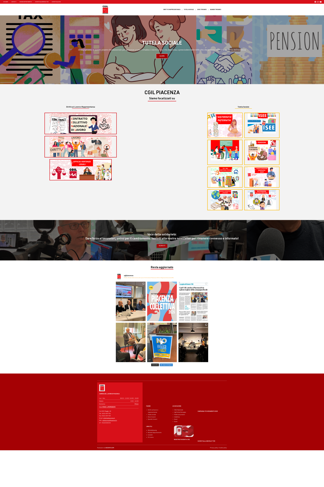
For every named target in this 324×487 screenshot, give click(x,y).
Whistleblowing (152, 422)
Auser (176, 411)
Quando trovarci (152, 411)
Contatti (150, 426)
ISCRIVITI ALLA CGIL (56, 1)
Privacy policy (214, 447)
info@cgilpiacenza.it (109, 413)
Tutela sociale (189, 9)
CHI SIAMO (5, 1)
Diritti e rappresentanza (171, 9)
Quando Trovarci (215, 9)
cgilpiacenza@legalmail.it (109, 416)
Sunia (175, 413)
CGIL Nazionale (178, 401)
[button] (161, 82)
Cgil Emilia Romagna (180, 404)
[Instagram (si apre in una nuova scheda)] (318, 2)
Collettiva (177, 408)
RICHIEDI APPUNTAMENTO (26, 1)
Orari (107, 402)
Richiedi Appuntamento (155, 424)
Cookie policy (223, 447)
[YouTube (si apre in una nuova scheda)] (320, 2)
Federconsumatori (179, 406)
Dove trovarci (202, 9)
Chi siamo (151, 429)
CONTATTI (13, 1)
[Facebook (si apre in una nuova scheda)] (315, 2)
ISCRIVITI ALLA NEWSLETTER (42, 1)
